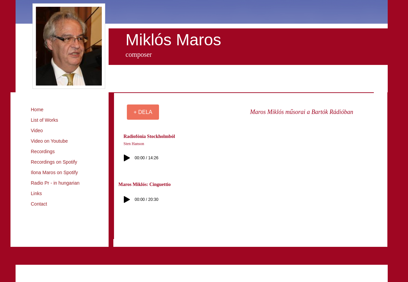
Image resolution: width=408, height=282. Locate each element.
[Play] (127, 158)
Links (36, 193)
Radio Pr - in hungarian (55, 183)
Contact (39, 204)
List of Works (44, 120)
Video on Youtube (49, 141)
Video (37, 130)
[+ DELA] (143, 112)
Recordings (43, 151)
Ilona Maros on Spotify (54, 172)
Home (37, 109)
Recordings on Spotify (54, 162)
